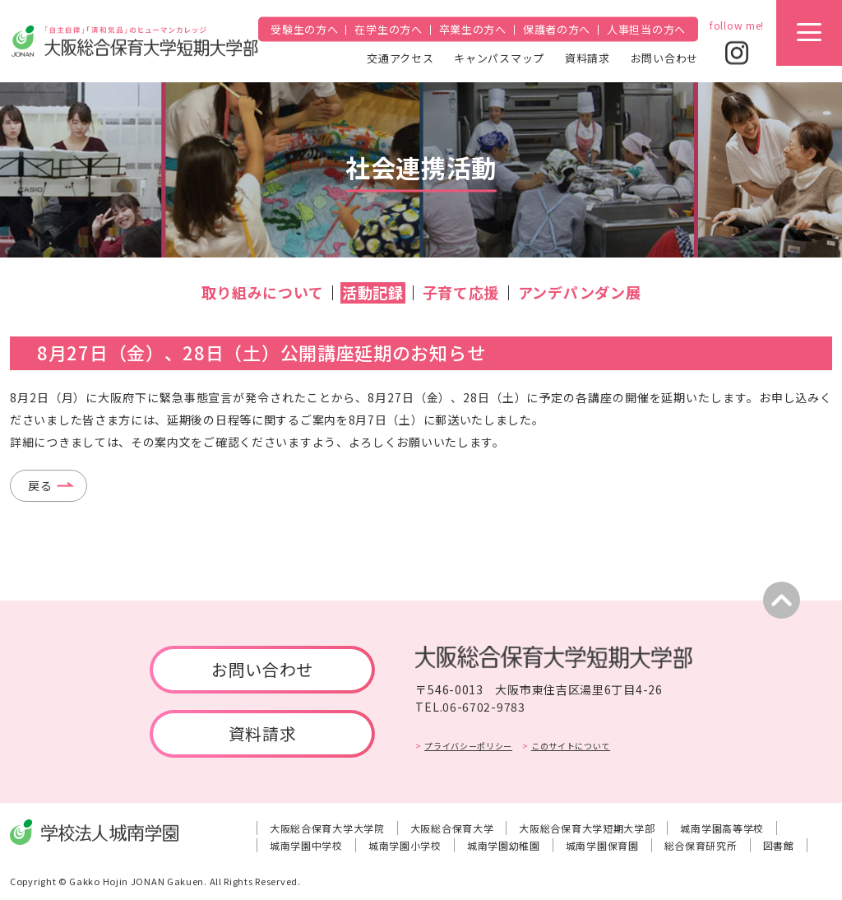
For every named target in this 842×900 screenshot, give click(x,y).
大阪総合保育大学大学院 (327, 828)
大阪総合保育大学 (452, 828)
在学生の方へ (388, 29)
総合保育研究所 (701, 845)
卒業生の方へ (473, 29)
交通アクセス (400, 57)
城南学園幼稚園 (503, 845)
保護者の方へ (556, 29)
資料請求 (587, 57)
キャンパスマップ (499, 57)
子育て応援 (461, 292)
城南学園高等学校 (722, 828)
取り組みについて (262, 292)
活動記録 (373, 292)
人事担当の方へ (646, 29)
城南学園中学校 (306, 845)
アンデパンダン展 (579, 292)
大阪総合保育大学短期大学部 (587, 828)
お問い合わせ (664, 57)
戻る (40, 485)
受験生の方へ (304, 29)
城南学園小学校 (405, 845)
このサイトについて (570, 746)
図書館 (778, 845)
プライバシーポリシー (468, 746)
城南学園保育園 (602, 845)
